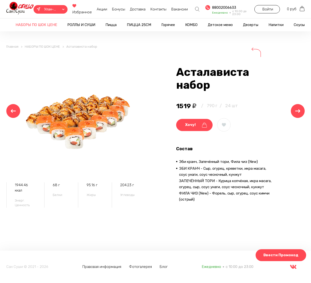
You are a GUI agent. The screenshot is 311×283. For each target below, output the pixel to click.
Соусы (299, 25)
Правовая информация (102, 267)
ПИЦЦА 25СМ (139, 25)
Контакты (157, 9)
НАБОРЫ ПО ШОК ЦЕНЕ (36, 25)
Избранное (81, 9)
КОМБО (191, 25)
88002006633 (223, 7)
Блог (164, 267)
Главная (12, 48)
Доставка (137, 9)
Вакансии (178, 9)
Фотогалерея (141, 267)
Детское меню (220, 25)
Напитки (276, 25)
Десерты (250, 25)
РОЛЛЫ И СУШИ (81, 25)
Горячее (168, 25)
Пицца (111, 25)
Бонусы (117, 9)
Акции (101, 9)
